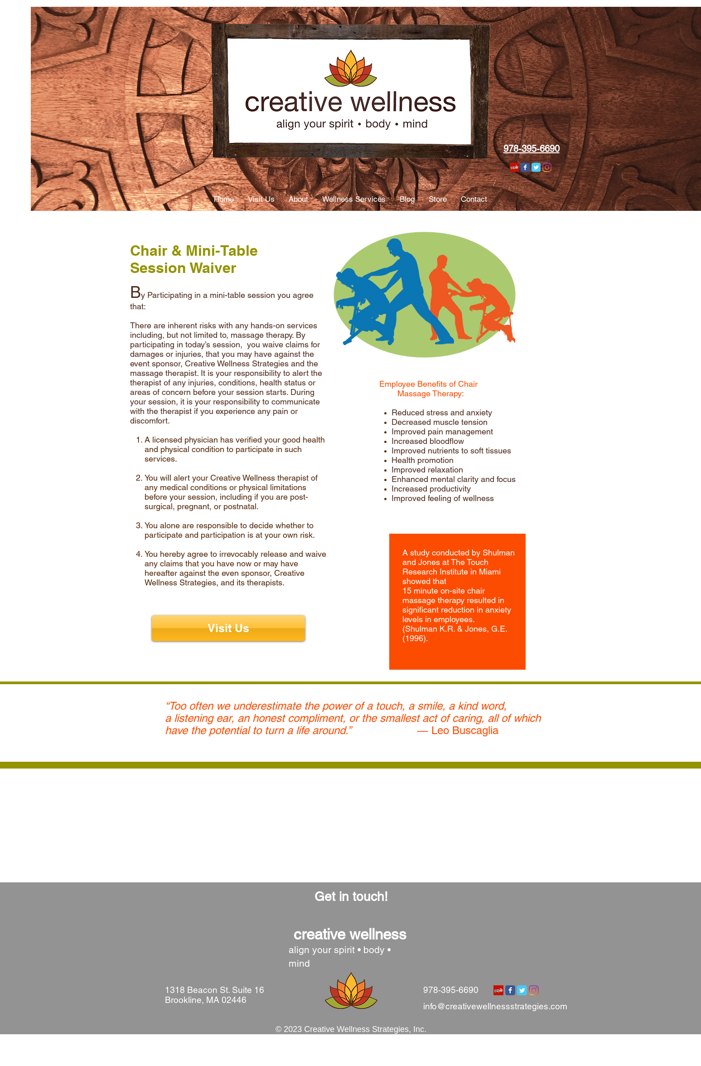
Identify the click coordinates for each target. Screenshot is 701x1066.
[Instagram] (546, 167)
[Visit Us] (228, 628)
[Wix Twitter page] (536, 167)
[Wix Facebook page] (525, 167)
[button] (261, 199)
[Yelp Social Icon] (514, 167)
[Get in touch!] (351, 896)
